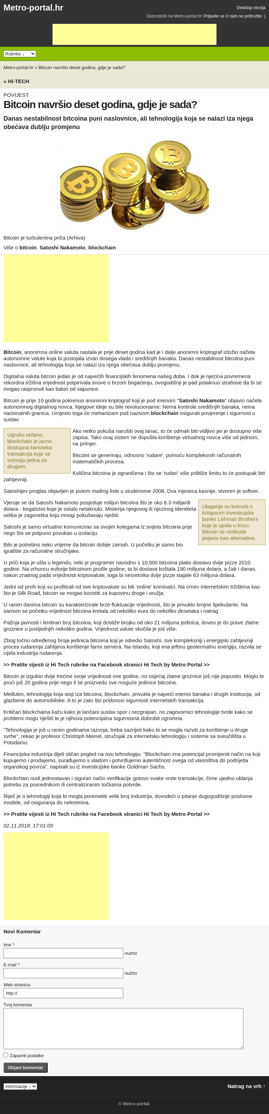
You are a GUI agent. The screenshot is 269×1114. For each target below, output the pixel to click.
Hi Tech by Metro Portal (173, 664)
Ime (9, 944)
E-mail (12, 964)
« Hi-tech (16, 81)
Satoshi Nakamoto (62, 247)
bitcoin (28, 247)
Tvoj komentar (18, 1004)
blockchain (102, 247)
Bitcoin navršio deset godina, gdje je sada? (82, 67)
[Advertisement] (134, 34)
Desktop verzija (251, 7)
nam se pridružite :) (247, 16)
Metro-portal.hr (33, 7)
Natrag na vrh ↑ (246, 1086)
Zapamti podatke (24, 1055)
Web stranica (17, 984)
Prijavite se (214, 16)
